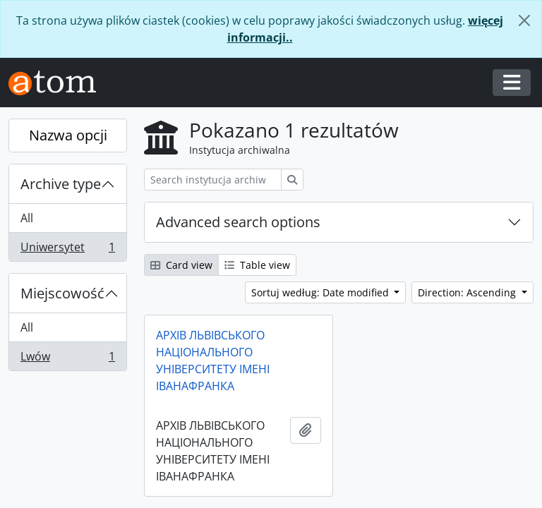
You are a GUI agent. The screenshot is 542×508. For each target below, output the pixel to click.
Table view (257, 265)
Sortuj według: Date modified (321, 292)
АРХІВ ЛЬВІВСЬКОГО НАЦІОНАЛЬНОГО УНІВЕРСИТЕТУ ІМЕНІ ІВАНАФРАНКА (213, 360)
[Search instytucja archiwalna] (213, 179)
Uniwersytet (67, 249)
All (26, 218)
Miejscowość (62, 293)
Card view (181, 265)
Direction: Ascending (468, 292)
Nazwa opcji (68, 135)
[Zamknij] (524, 20)
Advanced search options (238, 221)
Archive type (60, 183)
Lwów (67, 359)
